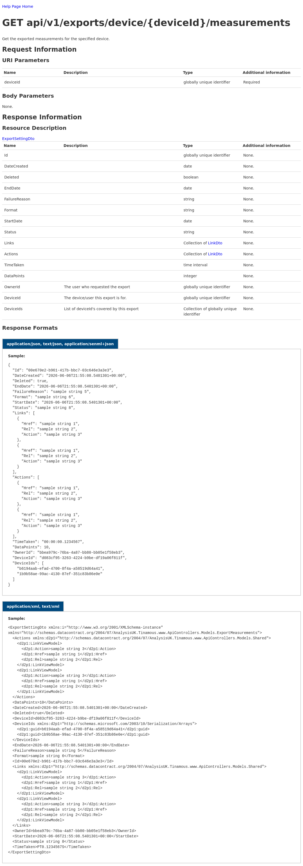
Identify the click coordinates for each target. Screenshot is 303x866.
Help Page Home (17, 6)
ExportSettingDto (18, 138)
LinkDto (215, 243)
